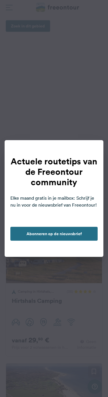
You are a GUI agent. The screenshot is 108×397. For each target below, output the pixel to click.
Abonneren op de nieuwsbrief (54, 234)
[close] (93, 150)
